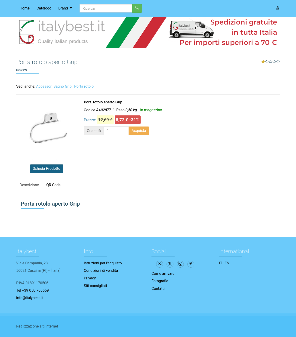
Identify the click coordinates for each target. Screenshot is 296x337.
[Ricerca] (106, 8)
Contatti (158, 288)
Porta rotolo (84, 86)
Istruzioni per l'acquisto (103, 263)
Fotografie (159, 281)
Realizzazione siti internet (37, 326)
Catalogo (44, 8)
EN (227, 263)
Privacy (90, 278)
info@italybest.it (29, 298)
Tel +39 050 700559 (32, 290)
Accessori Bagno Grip (53, 86)
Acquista (139, 130)
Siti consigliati (95, 286)
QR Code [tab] (53, 185)
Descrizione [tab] (29, 185)
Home (25, 8)
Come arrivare (163, 273)
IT (220, 263)
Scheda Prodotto (46, 168)
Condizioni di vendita (101, 270)
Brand (65, 8)
